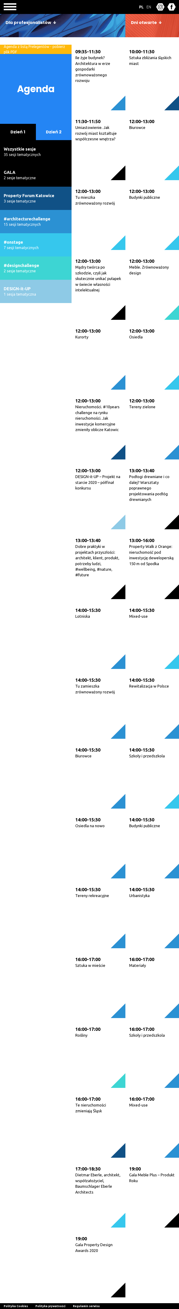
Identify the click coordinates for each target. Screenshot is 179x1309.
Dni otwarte (144, 22)
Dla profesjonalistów (28, 22)
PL (141, 7)
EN (148, 7)
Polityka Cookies (16, 1306)
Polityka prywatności (50, 1306)
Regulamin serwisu (86, 1306)
